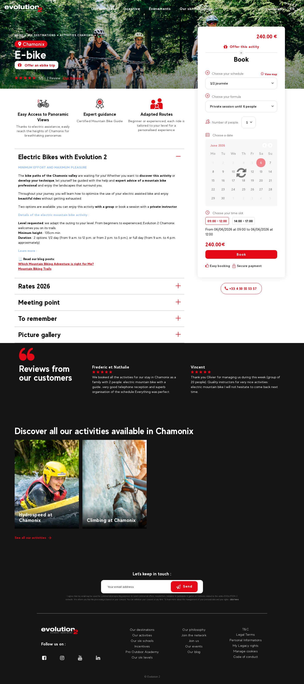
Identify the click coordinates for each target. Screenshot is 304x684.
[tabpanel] (43, 118)
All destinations (41, 35)
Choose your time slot (227, 213)
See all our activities (33, 537)
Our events (194, 646)
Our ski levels (142, 657)
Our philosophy (193, 629)
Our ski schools (142, 641)
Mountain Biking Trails (34, 268)
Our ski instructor (196, 9)
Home (19, 35)
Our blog (194, 652)
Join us (194, 641)
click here (234, 599)
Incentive (132, 9)
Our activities (142, 635)
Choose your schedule (224, 73)
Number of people (221, 121)
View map (269, 74)
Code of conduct (245, 657)
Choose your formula (223, 96)
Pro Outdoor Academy (142, 652)
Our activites (103, 9)
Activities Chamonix (76, 35)
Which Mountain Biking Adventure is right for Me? (56, 264)
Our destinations (142, 629)
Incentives (142, 646)
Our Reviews (73, 78)
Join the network (193, 635)
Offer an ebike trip (36, 65)
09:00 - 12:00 (217, 221)
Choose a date (219, 135)
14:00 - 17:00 (243, 221)
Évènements (160, 9)
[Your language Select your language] (295, 8)
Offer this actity (241, 47)
